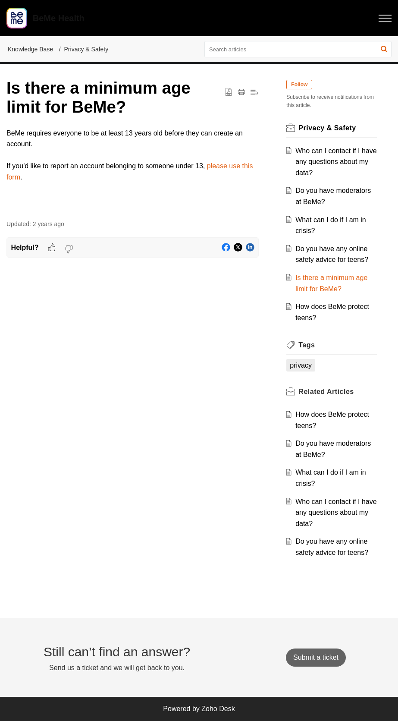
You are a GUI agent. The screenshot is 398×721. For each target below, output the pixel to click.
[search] (298, 49)
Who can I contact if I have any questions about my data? (336, 161)
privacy (301, 365)
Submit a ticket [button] (315, 657)
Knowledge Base (30, 49)
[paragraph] (132, 155)
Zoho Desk (218, 708)
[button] (385, 18)
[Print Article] (241, 92)
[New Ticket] (316, 657)
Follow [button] (299, 85)
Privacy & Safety (86, 49)
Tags (306, 345)
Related (326, 391)
